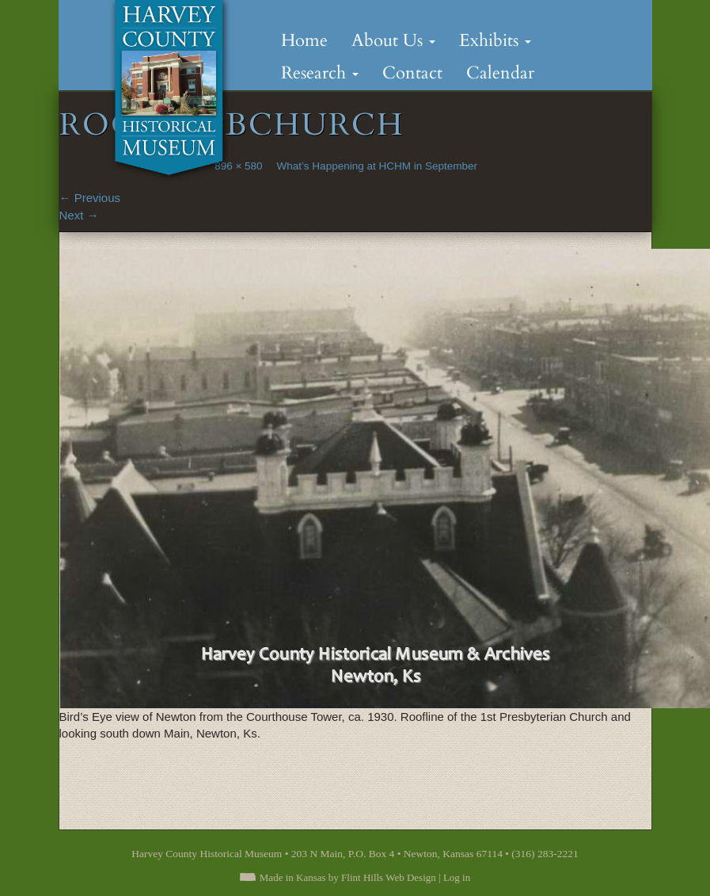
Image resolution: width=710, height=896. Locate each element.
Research (320, 73)
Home (304, 40)
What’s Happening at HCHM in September (377, 166)
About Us (393, 40)
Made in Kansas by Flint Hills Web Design (348, 877)
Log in (456, 877)
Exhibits (495, 40)
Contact (412, 73)
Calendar (500, 73)
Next (79, 215)
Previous (90, 197)
